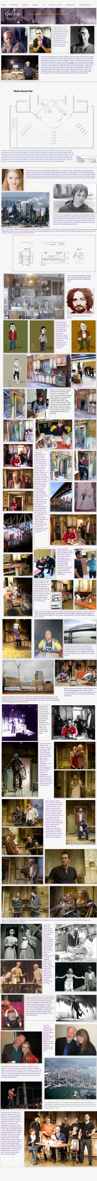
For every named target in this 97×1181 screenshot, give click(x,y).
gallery (25, 5)
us (43, 5)
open (3, 5)
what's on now (55, 5)
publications (85, 5)
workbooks (71, 5)
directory (14, 5)
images (35, 5)
